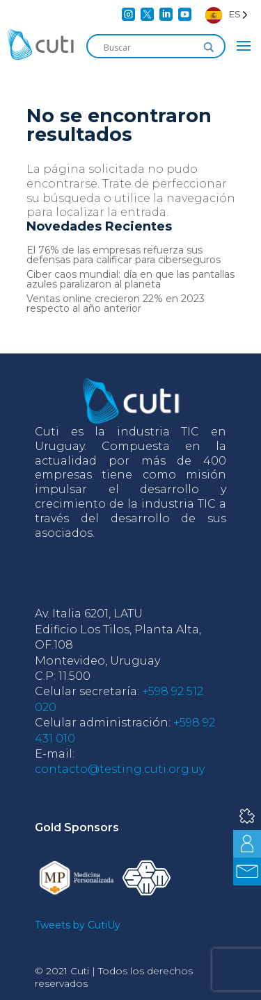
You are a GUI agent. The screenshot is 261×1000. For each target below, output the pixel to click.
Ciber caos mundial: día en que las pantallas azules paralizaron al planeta (130, 279)
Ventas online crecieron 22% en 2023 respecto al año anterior (115, 303)
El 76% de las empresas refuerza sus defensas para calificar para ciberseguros (123, 255)
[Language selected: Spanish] (226, 14)
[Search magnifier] (209, 47)
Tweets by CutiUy (77, 925)
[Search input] (150, 47)
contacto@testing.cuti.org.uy (120, 769)
